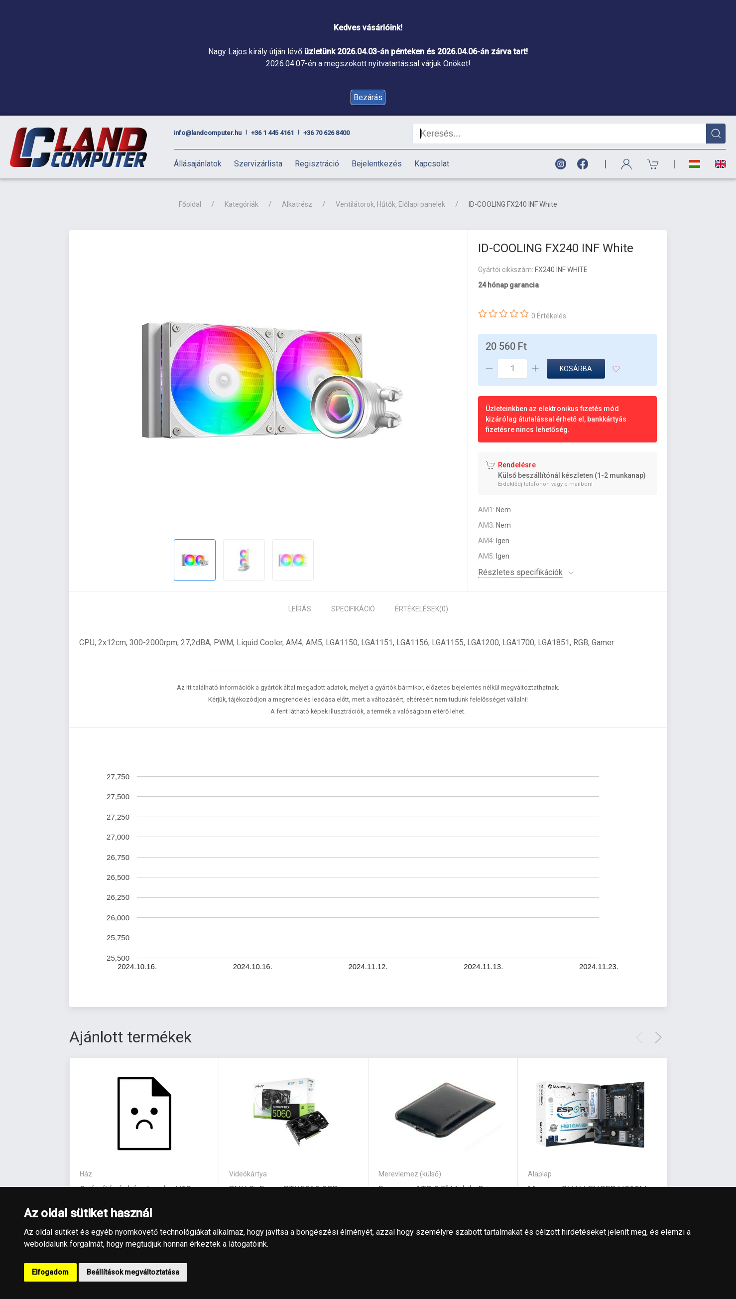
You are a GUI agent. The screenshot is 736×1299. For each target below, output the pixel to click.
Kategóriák (241, 204)
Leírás (299, 609)
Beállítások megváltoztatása (133, 1272)
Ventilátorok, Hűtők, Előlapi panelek (390, 204)
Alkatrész (297, 204)
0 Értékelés (548, 316)
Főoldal (190, 204)
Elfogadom (50, 1272)
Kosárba (576, 369)
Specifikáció (353, 609)
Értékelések (421, 609)
